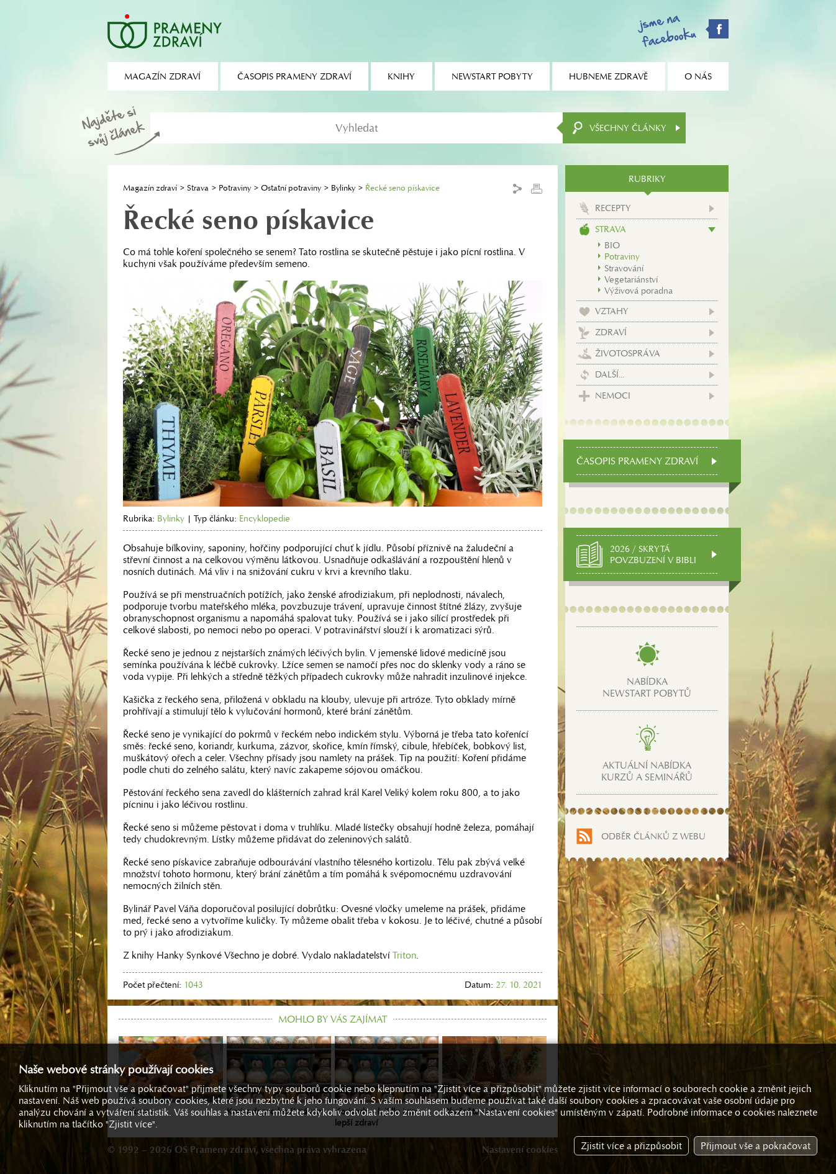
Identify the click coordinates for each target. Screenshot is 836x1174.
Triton (404, 955)
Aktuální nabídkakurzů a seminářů (647, 771)
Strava (198, 188)
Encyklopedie (264, 518)
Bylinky (343, 188)
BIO (612, 245)
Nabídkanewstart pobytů (646, 687)
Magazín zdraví (150, 188)
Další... (609, 374)
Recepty (613, 208)
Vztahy (612, 311)
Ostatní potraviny (291, 188)
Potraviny (235, 188)
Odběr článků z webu (653, 836)
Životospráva (627, 353)
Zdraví (611, 332)
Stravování (623, 268)
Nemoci (612, 395)
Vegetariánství (631, 279)
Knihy (401, 76)
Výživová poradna (638, 290)
